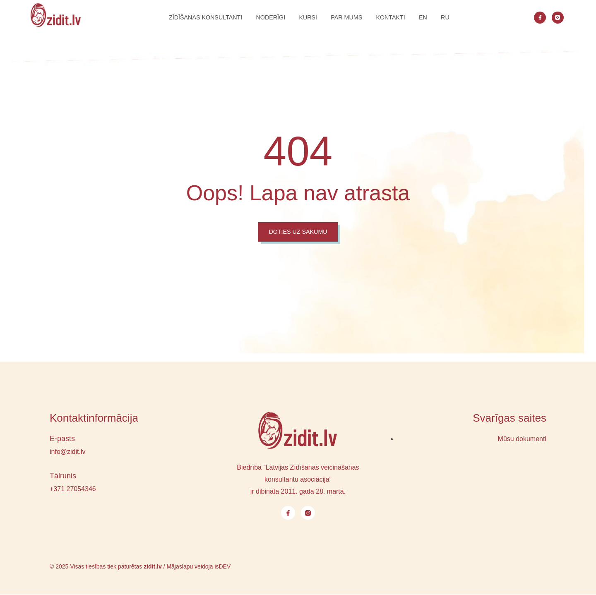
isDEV (222, 567)
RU (458, 17)
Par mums (346, 17)
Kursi (303, 17)
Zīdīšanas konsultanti (191, 17)
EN (432, 17)
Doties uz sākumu (298, 231)
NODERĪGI (262, 17)
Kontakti (395, 17)
